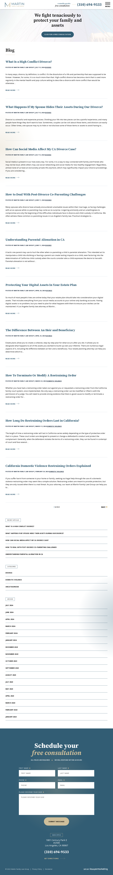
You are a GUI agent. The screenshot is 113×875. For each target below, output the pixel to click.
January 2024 (11, 640)
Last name (63, 768)
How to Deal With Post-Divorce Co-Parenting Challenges (46, 194)
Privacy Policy (37, 869)
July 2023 (9, 682)
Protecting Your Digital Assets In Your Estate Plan (41, 285)
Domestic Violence (54, 381)
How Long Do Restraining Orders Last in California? (42, 421)
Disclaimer (48, 869)
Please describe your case (31, 792)
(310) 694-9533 (89, 5)
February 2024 (11, 633)
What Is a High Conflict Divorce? (29, 62)
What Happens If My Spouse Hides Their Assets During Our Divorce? (55, 107)
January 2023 (11, 717)
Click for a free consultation (57, 34)
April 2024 (10, 619)
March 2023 (10, 703)
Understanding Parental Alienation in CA (35, 240)
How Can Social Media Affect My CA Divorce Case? (41, 149)
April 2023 (10, 696)
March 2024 (10, 626)
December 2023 (12, 647)
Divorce (48, 67)
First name (24, 768)
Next (103, 507)
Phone (22, 780)
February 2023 (11, 710)
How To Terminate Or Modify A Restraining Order (41, 375)
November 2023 (12, 654)
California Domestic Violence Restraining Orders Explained (48, 466)
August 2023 (11, 675)
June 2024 (9, 612)
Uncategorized (12, 587)
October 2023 (11, 661)
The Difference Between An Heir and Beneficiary (40, 330)
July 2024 (9, 605)
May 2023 (9, 689)
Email (61, 780)
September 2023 (12, 668)
